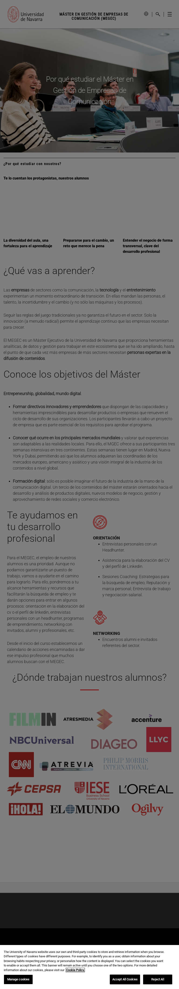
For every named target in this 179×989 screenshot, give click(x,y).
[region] (89, 967)
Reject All (157, 979)
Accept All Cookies (125, 979)
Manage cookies (18, 979)
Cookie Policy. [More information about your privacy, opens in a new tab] (75, 970)
